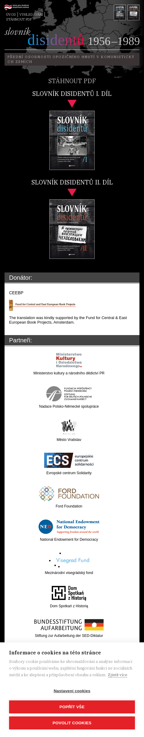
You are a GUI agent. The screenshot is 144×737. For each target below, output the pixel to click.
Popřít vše (71, 707)
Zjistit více (117, 674)
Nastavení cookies (72, 691)
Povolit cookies (72, 723)
